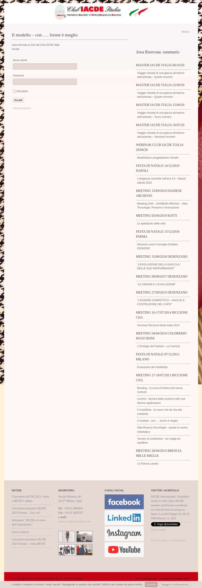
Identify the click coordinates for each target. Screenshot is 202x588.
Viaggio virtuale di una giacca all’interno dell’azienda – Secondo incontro (160, 134)
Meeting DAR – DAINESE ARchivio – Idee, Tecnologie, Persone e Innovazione (162, 205)
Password (18, 75)
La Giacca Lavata (147, 463)
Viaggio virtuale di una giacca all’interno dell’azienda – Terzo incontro (160, 114)
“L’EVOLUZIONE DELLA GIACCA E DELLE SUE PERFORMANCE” (158, 266)
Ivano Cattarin (20, 532)
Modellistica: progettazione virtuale (157, 157)
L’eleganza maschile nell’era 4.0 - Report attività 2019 (161, 180)
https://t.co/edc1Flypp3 (164, 514)
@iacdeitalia (158, 529)
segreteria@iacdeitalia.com (74, 521)
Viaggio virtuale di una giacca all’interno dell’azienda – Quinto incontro (160, 74)
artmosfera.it (150, 578)
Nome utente (20, 60)
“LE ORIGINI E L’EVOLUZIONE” (156, 284)
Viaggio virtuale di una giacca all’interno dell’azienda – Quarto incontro (160, 94)
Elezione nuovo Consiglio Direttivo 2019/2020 (157, 246)
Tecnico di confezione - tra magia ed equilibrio (158, 440)
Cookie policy (178, 540)
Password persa (22, 108)
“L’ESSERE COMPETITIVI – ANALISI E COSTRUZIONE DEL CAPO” (161, 302)
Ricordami (22, 91)
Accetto (151, 584)
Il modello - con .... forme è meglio (157, 420)
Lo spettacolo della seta (151, 223)
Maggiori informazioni (175, 584)
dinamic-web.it (182, 578)
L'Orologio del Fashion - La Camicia (158, 346)
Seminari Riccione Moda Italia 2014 (158, 325)
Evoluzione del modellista (152, 367)
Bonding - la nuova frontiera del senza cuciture (160, 389)
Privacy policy (159, 540)
